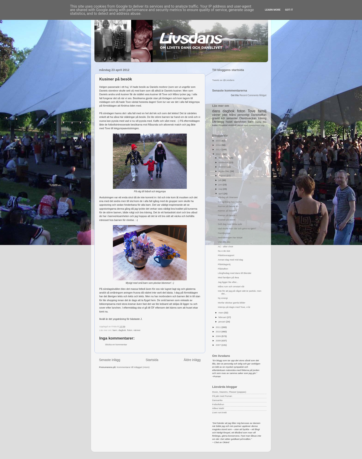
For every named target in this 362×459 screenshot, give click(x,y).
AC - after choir (225, 246)
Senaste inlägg (109, 360)
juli (220, 180)
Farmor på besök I (227, 215)
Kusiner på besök (226, 219)
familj (262, 111)
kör (223, 118)
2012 (218, 154)
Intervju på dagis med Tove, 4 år (234, 307)
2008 (218, 340)
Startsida (152, 360)
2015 (218, 140)
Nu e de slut (224, 251)
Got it (289, 9)
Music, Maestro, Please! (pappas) (229, 392)
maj (220, 189)
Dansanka (217, 400)
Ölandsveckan (247, 118)
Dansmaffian (258, 114)
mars (221, 312)
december (223, 157)
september (224, 171)
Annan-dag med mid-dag (230, 259)
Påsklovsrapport (226, 255)
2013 (218, 149)
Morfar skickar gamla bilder (231, 302)
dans (216, 111)
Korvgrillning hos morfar (230, 202)
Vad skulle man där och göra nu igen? (237, 228)
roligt (263, 125)
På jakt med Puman (222, 396)
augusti (222, 175)
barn (115, 330)
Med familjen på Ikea (228, 277)
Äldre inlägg (192, 360)
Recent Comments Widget (252, 95)
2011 (218, 327)
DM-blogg (218, 121)
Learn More (273, 9)
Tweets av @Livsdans (223, 80)
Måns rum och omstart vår (231, 286)
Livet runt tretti (219, 412)
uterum (240, 125)
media (258, 122)
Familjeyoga (224, 233)
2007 (218, 345)
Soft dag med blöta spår (230, 224)
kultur (246, 125)
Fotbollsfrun (218, 404)
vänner (136, 330)
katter (215, 125)
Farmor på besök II (227, 210)
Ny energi (223, 298)
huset (229, 121)
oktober (222, 166)
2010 (218, 331)
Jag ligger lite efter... (228, 282)
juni (220, 184)
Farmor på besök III (228, 206)
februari (222, 317)
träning (262, 118)
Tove (251, 111)
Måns (232, 114)
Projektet (222, 125)
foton (129, 330)
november (223, 162)
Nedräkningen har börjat (230, 237)
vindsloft (232, 125)
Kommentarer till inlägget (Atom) (133, 367)
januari (222, 321)
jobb (224, 114)
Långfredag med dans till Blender (234, 273)
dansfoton (240, 121)
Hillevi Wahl (218, 408)
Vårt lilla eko (224, 242)
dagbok (122, 330)
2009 (218, 336)
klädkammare (254, 125)
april (220, 193)
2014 (218, 145)
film (264, 122)
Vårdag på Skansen (228, 197)
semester (232, 118)
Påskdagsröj (224, 264)
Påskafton (223, 268)
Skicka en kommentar (116, 344)
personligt (244, 114)
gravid (216, 118)
